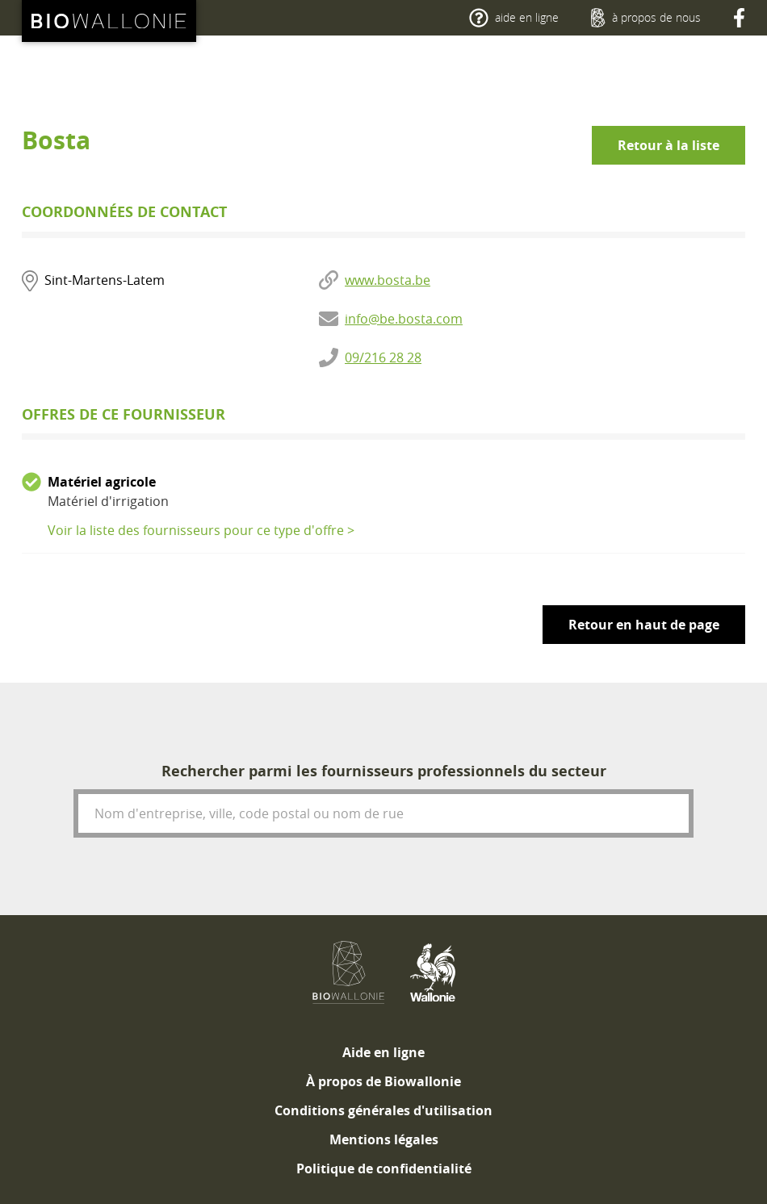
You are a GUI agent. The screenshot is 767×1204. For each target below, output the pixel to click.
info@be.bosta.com (404, 319)
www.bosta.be (387, 280)
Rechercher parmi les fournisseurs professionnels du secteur (383, 771)
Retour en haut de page (643, 624)
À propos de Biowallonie (383, 1081)
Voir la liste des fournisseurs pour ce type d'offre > (201, 530)
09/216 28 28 (383, 357)
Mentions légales (383, 1139)
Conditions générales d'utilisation (383, 1110)
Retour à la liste (668, 145)
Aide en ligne (383, 1052)
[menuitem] (383, 1052)
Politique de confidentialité (384, 1168)
